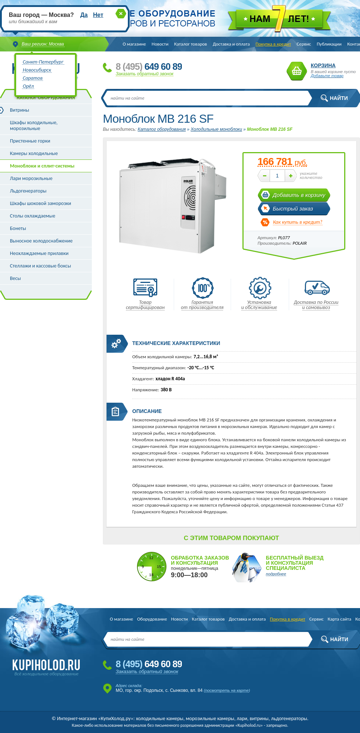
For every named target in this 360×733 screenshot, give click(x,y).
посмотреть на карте (227, 690)
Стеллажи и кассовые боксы (40, 266)
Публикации (329, 44)
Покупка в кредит (273, 44)
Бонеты (18, 228)
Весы (15, 278)
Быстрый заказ (293, 208)
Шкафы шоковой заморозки (40, 203)
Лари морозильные (31, 178)
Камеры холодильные (34, 153)
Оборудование (152, 619)
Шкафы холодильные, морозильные (34, 125)
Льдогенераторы (28, 191)
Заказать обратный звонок (144, 73)
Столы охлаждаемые (32, 216)
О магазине (134, 44)
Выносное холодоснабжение (41, 241)
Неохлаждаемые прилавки (39, 253)
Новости (160, 44)
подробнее (276, 574)
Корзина (297, 71)
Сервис (304, 44)
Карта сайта (339, 619)
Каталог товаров (190, 44)
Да (83, 15)
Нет (98, 15)
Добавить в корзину (299, 195)
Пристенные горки (30, 141)
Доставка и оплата (231, 44)
